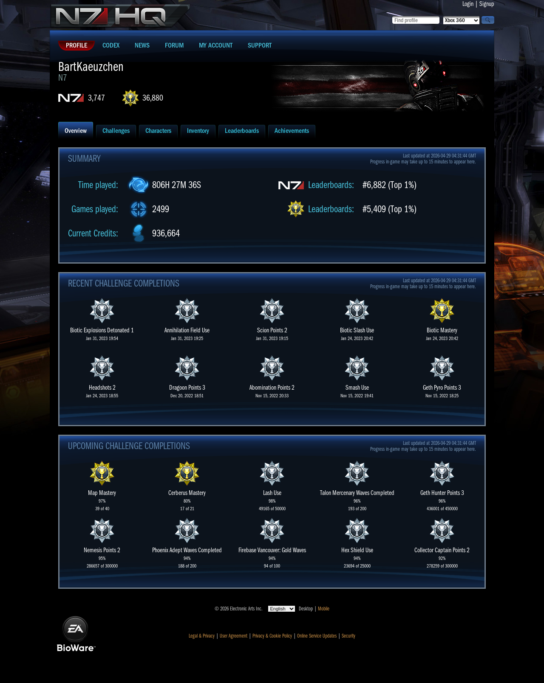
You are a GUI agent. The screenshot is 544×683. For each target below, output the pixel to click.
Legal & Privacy (202, 636)
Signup (486, 4)
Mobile (323, 609)
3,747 (96, 98)
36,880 (152, 98)
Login (467, 4)
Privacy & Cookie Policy (272, 636)
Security (348, 636)
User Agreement (233, 636)
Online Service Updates (317, 636)
